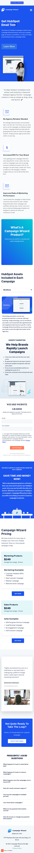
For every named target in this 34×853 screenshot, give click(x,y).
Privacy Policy (17, 848)
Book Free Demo (17, 741)
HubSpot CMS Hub (20, 453)
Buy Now (18, 593)
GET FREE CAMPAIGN (17, 2)
